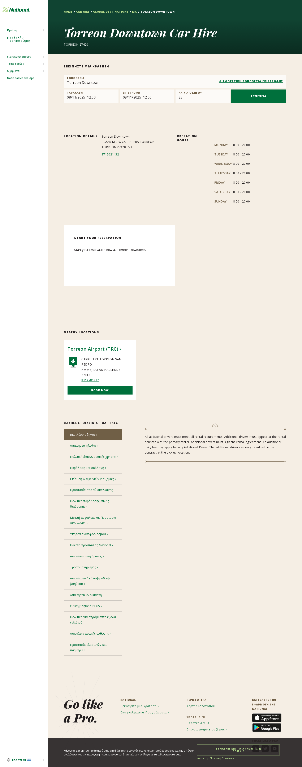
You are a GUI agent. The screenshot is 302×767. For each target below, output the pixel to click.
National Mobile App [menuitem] (20, 84)
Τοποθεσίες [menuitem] (15, 70)
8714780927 (90, 380)
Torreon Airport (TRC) (93, 349)
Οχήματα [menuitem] (13, 77)
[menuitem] (24, 760)
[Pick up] (91, 96)
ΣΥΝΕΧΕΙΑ (259, 96)
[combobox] (175, 81)
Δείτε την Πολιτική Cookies (213, 758)
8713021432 (110, 154)
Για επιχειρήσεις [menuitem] (19, 63)
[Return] (147, 96)
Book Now (100, 390)
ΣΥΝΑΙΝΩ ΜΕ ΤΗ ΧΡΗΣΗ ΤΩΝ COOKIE (239, 750)
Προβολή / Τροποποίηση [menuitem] (18, 45)
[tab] (93, 435)
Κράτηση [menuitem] (14, 37)
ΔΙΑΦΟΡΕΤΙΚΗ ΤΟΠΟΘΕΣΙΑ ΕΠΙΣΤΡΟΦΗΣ (251, 81)
